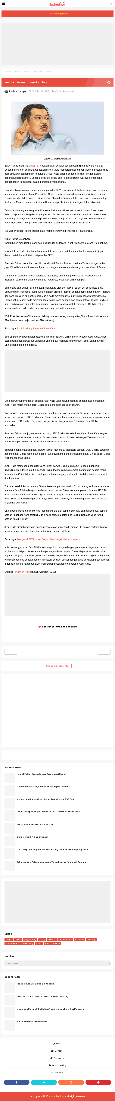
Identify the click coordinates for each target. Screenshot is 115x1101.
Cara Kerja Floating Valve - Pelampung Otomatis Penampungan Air (52, 849)
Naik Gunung (27, 943)
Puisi (47, 943)
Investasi (79, 939)
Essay (42, 939)
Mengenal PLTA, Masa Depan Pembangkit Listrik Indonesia (48, 539)
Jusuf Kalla (35, 165)
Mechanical (11, 943)
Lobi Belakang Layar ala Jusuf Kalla (36, 328)
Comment (72, 91)
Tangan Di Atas (21, 572)
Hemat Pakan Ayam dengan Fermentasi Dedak (41, 774)
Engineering (30, 939)
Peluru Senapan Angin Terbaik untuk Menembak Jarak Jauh (48, 811)
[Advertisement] (57, 44)
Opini (58, 91)
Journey (91, 939)
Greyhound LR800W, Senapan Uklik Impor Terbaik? (43, 786)
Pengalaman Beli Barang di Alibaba (35, 824)
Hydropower (66, 939)
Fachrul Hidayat (57, 1096)
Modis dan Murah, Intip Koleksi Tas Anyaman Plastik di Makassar (51, 1009)
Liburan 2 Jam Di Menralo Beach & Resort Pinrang (42, 996)
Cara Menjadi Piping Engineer (32, 836)
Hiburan (52, 939)
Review (56, 943)
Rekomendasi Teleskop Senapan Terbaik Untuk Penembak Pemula (51, 862)
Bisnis (18, 939)
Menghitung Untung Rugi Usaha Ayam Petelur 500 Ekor (45, 799)
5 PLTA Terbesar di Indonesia (32, 1021)
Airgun (9, 939)
